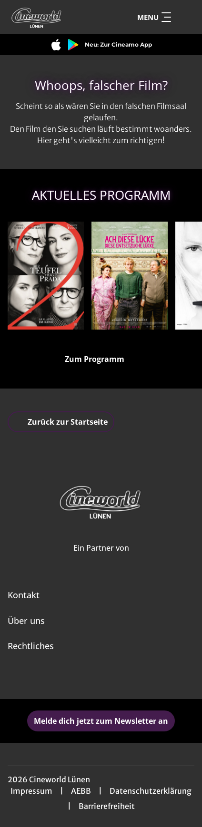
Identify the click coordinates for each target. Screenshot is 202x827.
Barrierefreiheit (107, 806)
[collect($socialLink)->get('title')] (90, 678)
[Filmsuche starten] (184, 17)
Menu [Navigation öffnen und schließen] (154, 17)
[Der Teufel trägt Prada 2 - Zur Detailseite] (46, 276)
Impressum (31, 791)
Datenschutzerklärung (151, 791)
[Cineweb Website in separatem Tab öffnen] (101, 558)
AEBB (81, 791)
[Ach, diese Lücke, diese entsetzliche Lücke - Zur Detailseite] (129, 276)
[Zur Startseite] (54, 17)
